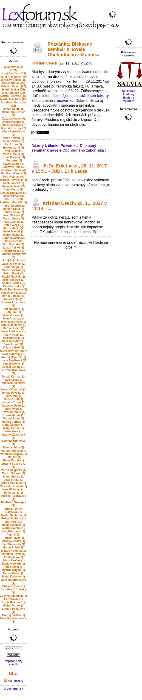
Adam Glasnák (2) (13, 283)
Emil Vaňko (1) (13, 557)
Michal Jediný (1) (13, 367)
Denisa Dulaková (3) (13, 192)
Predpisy (128, 94)
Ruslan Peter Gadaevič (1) (13, 510)
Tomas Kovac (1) (13, 573)
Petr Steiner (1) (13, 566)
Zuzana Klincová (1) (13, 389)
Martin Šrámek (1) (13, 473)
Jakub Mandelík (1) (13, 483)
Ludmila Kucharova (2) (13, 255)
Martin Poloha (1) (13, 528)
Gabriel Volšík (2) (13, 238)
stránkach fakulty (94, 96)
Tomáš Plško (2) (13, 212)
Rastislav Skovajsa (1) (13, 504)
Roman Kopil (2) (13, 209)
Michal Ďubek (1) (13, 605)
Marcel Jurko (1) (13, 418)
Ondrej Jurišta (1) (13, 615)
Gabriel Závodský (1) (13, 436)
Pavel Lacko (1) (13, 379)
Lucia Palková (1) (13, 602)
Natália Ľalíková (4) (13, 173)
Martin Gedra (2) (13, 218)
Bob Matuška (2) (13, 244)
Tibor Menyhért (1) (13, 341)
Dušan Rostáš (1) (13, 586)
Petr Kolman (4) (13, 176)
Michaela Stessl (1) (13, 321)
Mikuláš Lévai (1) (14, 315)
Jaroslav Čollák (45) (13, 80)
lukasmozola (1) (13, 338)
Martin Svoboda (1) (13, 515)
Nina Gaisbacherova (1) (13, 620)
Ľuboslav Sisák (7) (13, 125)
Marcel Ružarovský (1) (13, 497)
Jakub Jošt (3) (13, 199)
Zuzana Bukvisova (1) (13, 465)
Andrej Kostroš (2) (13, 205)
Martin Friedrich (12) (13, 99)
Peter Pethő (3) (13, 189)
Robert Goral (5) (13, 147)
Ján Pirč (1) (13, 312)
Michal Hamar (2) (14, 234)
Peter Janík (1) (13, 492)
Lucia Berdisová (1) (13, 360)
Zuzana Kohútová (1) (13, 372)
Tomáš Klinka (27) (13, 83)
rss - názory (13, 680)
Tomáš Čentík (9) (14, 109)
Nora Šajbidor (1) (13, 425)
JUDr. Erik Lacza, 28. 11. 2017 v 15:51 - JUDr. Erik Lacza (69, 168)
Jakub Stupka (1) (14, 476)
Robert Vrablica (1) (13, 518)
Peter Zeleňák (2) (14, 221)
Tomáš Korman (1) (13, 376)
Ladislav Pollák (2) (13, 263)
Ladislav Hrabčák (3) (13, 202)
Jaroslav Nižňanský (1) (13, 591)
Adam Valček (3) (13, 183)
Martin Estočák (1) (13, 296)
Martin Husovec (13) (13, 96)
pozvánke (65, 101)
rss (13, 674)
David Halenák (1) (13, 525)
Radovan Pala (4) (13, 167)
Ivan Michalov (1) (13, 489)
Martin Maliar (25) (13, 89)
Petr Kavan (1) (13, 599)
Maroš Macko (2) (13, 228)
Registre (128, 97)
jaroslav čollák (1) (13, 541)
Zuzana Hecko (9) (13, 118)
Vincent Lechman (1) (13, 486)
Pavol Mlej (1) (13, 396)
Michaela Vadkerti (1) (13, 384)
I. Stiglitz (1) (13, 457)
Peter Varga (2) (13, 225)
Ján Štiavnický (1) (13, 544)
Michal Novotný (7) (13, 128)
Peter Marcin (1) (13, 460)
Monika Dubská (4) (13, 170)
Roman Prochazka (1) (14, 304)
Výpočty (128, 101)
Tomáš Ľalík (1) (13, 299)
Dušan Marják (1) (14, 415)
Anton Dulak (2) (13, 273)
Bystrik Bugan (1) (13, 570)
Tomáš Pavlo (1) (13, 537)
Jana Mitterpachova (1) (13, 581)
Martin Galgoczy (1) (13, 470)
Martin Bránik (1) (13, 547)
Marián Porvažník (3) (13, 180)
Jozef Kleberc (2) (14, 279)
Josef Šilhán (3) (13, 196)
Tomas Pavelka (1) (14, 392)
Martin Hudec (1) (13, 328)
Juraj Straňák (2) (13, 215)
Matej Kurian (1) (13, 428)
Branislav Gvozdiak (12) (13, 104)
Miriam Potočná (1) (13, 550)
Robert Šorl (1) (13, 399)
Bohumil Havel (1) (13, 554)
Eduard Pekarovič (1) (13, 610)
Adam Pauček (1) (13, 560)
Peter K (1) (13, 534)
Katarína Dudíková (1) (13, 442)
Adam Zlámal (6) (13, 141)
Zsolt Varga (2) (13, 267)
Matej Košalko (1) (13, 576)
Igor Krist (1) (13, 521)
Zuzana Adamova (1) (13, 595)
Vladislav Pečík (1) (13, 405)
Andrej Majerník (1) (13, 357)
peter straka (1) (13, 479)
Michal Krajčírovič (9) (13, 114)
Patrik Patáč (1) (13, 408)
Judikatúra (129, 91)
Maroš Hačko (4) (13, 154)
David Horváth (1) (13, 563)
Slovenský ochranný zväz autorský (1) (13, 352)
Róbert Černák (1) (13, 421)
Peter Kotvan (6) (13, 138)
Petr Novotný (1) (13, 308)
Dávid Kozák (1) (13, 286)
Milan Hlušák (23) (13, 92)
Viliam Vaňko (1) (13, 347)
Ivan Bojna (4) (13, 150)
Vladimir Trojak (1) (14, 402)
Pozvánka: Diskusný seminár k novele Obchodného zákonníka (73, 49)
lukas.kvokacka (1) (13, 331)
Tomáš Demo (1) (13, 363)
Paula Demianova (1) (13, 289)
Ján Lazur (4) (13, 160)
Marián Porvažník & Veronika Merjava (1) (13, 452)
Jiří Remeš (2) (13, 241)
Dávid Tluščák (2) (13, 276)
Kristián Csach (44, 63)
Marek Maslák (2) (14, 231)
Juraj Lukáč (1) (13, 344)
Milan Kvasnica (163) (13, 68)
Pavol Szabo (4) (13, 163)
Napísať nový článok (13, 662)
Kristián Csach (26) (13, 86)
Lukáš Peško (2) (13, 247)
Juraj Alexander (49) (13, 76)
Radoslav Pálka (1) (13, 292)
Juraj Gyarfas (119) (13, 73)
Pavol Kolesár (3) (13, 186)
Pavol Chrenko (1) (13, 412)
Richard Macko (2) (13, 250)
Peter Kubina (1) (13, 447)
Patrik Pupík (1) (13, 334)
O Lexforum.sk (13, 688)
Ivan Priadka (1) (13, 318)
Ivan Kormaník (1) (13, 531)
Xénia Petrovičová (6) (13, 133)
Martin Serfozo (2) (13, 270)
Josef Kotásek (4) (13, 157)
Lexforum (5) (13, 144)
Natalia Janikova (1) (13, 325)
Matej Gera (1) (13, 431)
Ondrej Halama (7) (13, 121)
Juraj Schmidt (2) (13, 260)
